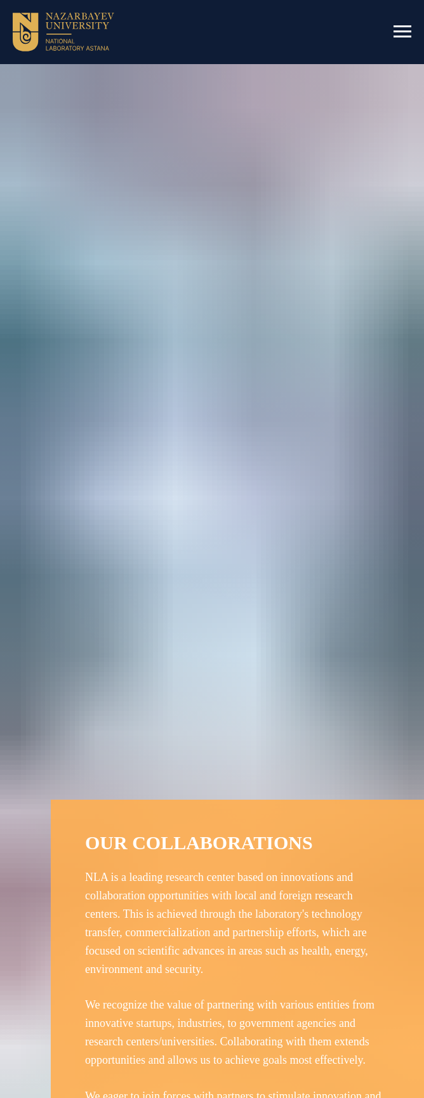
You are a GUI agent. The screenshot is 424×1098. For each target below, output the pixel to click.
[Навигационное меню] (402, 31)
